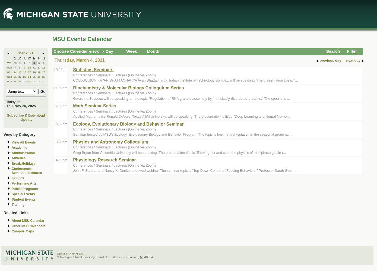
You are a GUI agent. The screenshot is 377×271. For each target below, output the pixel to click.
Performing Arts (24, 183)
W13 (9, 81)
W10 (9, 67)
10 (29, 67)
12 (38, 67)
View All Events (24, 142)
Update (27, 119)
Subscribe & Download (26, 115)
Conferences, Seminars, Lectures (27, 171)
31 (29, 81)
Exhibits (18, 178)
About (61, 254)
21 (15, 76)
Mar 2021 (25, 53)
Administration (23, 153)
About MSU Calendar (28, 221)
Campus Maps (23, 231)
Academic (19, 147)
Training (18, 205)
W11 (9, 72)
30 (24, 81)
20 (43, 72)
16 (24, 72)
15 (19, 72)
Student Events (24, 199)
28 (15, 62)
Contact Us (75, 254)
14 (15, 72)
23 (24, 76)
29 (19, 81)
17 (29, 72)
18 (34, 72)
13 (43, 67)
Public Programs (25, 189)
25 (34, 76)
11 (34, 67)
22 (19, 76)
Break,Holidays (24, 164)
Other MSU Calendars (29, 226)
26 (38, 76)
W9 (9, 62)
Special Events (23, 194)
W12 (9, 76)
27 (43, 76)
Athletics (19, 158)
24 (29, 76)
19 (38, 72)
